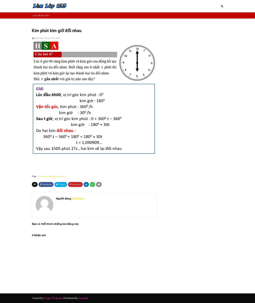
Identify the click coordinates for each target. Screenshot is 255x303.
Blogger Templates (52, 298)
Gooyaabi (83, 298)
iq (65, 176)
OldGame (39, 38)
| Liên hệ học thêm (41, 15)
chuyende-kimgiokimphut (50, 176)
